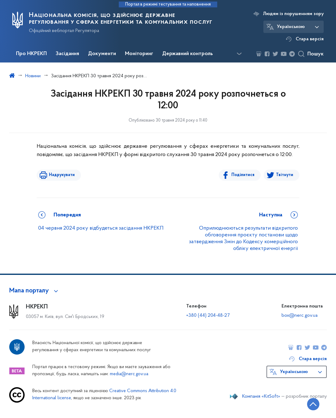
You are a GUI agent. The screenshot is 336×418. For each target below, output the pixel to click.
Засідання (67, 54)
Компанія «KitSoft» (261, 396)
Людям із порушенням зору (293, 13)
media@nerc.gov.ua (129, 374)
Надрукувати (62, 175)
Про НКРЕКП (31, 54)
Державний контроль (187, 54)
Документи (102, 54)
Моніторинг (139, 54)
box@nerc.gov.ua (300, 315)
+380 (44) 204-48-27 (208, 315)
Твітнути (284, 175)
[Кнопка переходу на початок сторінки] (313, 404)
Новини (33, 76)
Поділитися (242, 175)
